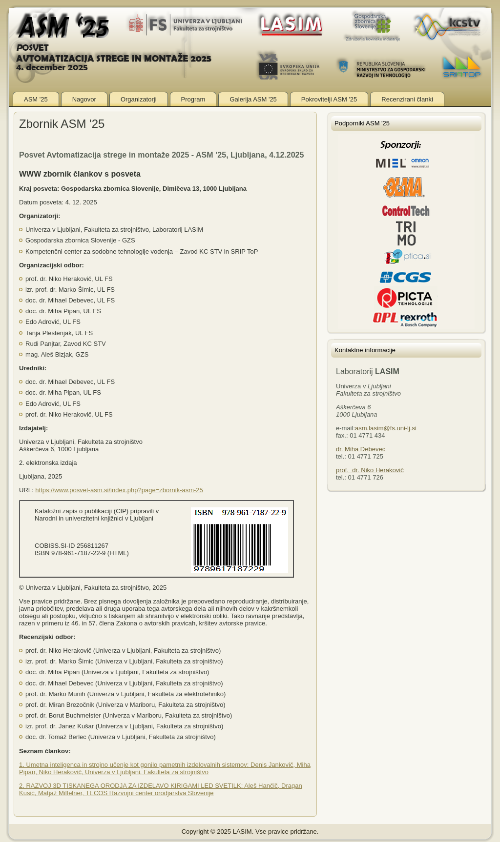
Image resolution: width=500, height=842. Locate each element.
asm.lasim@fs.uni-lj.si (386, 428)
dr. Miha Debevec (360, 449)
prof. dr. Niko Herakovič (370, 470)
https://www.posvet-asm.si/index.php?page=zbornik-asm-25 (119, 490)
